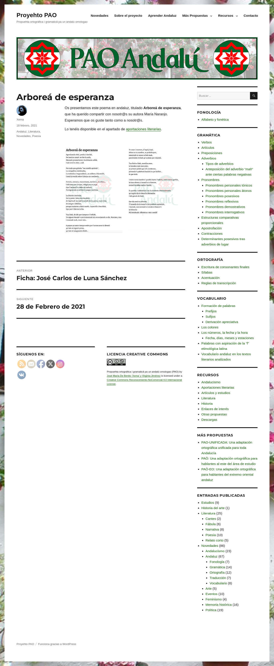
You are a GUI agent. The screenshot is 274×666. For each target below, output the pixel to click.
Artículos (207, 147)
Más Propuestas (195, 15)
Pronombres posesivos (222, 196)
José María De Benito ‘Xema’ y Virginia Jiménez (133, 375)
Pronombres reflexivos (222, 201)
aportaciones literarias (143, 129)
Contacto (251, 15)
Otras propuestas (214, 414)
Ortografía (217, 572)
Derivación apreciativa (222, 322)
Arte (208, 588)
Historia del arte (213, 508)
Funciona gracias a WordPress (57, 644)
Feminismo (214, 599)
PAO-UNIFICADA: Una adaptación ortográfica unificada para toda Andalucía (226, 447)
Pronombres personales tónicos (229, 185)
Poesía (36, 136)
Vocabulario (218, 583)
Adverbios (208, 158)
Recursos (225, 15)
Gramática (217, 567)
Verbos (206, 142)
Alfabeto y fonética (215, 119)
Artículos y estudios (215, 393)
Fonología (217, 562)
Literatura (34, 131)
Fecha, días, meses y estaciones (230, 338)
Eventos (211, 594)
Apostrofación (211, 228)
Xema (20, 119)
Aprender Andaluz (162, 15)
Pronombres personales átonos (229, 190)
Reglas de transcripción (218, 283)
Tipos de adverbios (219, 163)
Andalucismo (210, 382)
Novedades (100, 15)
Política (211, 610)
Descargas (209, 419)
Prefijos (211, 311)
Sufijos (211, 316)
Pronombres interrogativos (225, 212)
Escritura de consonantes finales (225, 267)
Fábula (211, 524)
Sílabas (207, 272)
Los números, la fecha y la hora (224, 332)
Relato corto (214, 540)
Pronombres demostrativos (225, 207)
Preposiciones (211, 153)
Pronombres (210, 180)
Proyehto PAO (36, 15)
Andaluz (21, 131)
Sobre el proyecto (128, 15)
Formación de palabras (218, 306)
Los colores (209, 327)
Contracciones (212, 233)
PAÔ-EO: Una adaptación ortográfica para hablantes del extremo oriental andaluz (228, 474)
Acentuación (210, 278)
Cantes (211, 518)
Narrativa (212, 529)
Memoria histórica (219, 604)
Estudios (207, 502)
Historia (207, 403)
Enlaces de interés (215, 409)
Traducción (218, 578)
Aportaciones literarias (217, 387)
